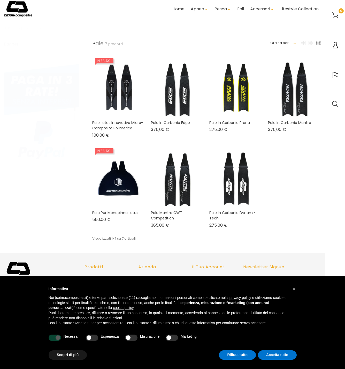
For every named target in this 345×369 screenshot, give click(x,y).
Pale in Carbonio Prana (229, 126)
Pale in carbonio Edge (170, 126)
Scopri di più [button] (68, 355)
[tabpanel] (41, 112)
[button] (294, 289)
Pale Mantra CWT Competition (166, 219)
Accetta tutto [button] (277, 355)
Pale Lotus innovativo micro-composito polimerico (117, 129)
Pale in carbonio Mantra (289, 126)
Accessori (262, 11)
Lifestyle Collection (299, 11)
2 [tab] (74, 116)
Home (178, 11)
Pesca (222, 11)
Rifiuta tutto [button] (237, 355)
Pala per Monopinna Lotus (115, 216)
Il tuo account (208, 267)
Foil (240, 11)
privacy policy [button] (240, 298)
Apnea (199, 11)
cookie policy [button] (123, 308)
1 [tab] (74, 106)
